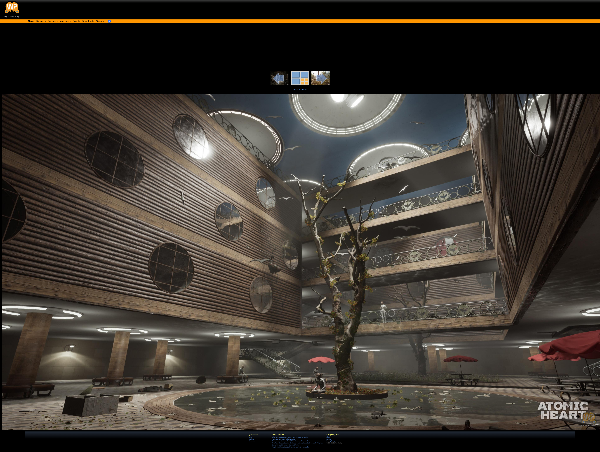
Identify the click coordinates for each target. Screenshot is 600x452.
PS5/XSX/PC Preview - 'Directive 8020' (283, 439)
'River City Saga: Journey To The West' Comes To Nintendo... (290, 437)
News (250, 437)
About (328, 437)
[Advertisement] (300, 48)
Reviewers (252, 441)
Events (76, 21)
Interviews (65, 21)
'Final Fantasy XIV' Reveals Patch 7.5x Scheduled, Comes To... (291, 441)
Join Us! (329, 439)
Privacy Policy (331, 441)
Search (100, 21)
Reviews (41, 21)
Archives (251, 439)
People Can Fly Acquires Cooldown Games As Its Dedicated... (290, 447)
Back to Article (300, 89)
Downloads (88, 21)
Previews (53, 21)
